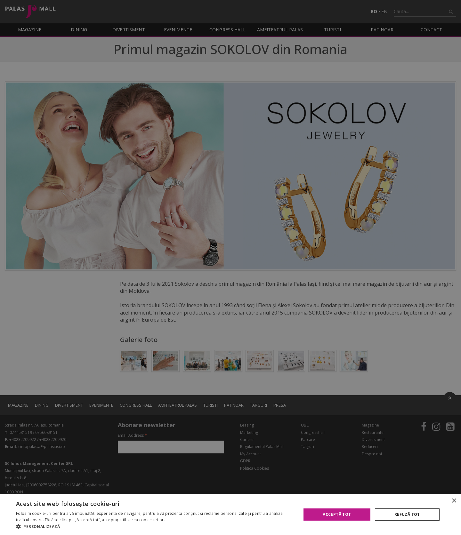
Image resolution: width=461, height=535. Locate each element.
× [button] (453, 501)
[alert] (230, 267)
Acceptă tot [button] (337, 514)
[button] (154, 526)
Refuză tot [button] (407, 514)
